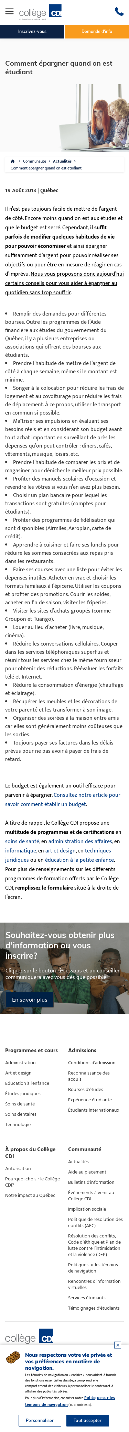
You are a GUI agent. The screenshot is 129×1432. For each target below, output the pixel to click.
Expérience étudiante (90, 1100)
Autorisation (18, 1169)
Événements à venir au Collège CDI (91, 1196)
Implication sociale (87, 1209)
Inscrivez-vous (32, 31)
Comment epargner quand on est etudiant (46, 168)
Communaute (34, 161)
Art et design (18, 1073)
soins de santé (22, 841)
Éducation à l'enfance (27, 1083)
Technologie (18, 1125)
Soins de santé (20, 1104)
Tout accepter (88, 1420)
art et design (60, 851)
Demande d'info (97, 31)
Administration (20, 1063)
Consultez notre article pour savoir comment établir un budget (62, 800)
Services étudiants (87, 1298)
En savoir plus (29, 999)
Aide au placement (87, 1172)
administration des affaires (80, 841)
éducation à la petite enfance (79, 860)
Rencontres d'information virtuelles (94, 1284)
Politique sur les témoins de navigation (93, 1268)
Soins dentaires (20, 1114)
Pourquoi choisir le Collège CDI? (32, 1182)
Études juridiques (23, 1094)
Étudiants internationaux (93, 1110)
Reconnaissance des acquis (89, 1076)
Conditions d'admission (92, 1063)
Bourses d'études (85, 1090)
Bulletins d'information (91, 1182)
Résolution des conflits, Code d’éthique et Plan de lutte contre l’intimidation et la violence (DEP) (94, 1245)
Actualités (62, 161)
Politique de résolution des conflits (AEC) (95, 1222)
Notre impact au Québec (30, 1195)
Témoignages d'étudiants (94, 1308)
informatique (20, 851)
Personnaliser (40, 1420)
